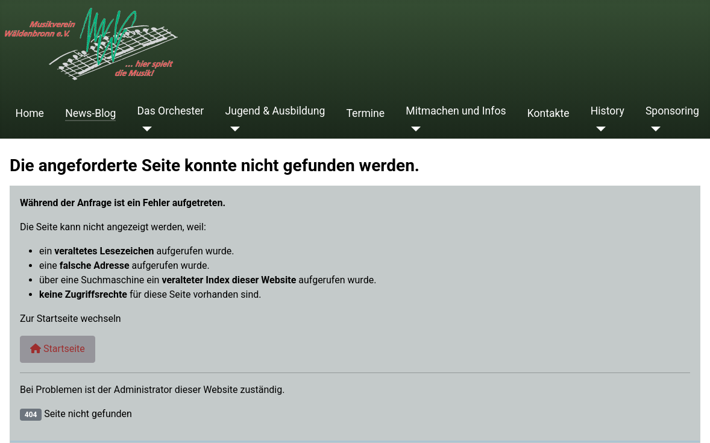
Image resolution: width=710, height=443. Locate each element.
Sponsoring (672, 111)
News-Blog (90, 113)
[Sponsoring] (653, 129)
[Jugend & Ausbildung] (232, 129)
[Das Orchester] (144, 129)
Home (30, 113)
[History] (598, 129)
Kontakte (548, 113)
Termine (365, 113)
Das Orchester (170, 111)
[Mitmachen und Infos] (413, 129)
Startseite (57, 348)
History (607, 111)
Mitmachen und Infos (456, 111)
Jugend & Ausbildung (275, 111)
